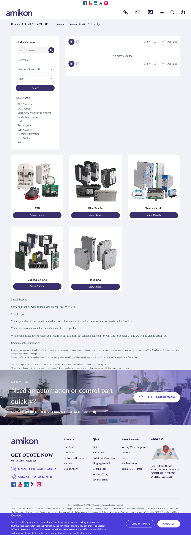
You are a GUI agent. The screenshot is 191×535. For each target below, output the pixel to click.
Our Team (69, 446)
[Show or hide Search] (172, 12)
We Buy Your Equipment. (134, 446)
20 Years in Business (74, 457)
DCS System (24, 108)
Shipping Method (101, 462)
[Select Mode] (159, 42)
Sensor (21, 142)
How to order (99, 452)
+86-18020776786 (42, 475)
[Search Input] (32, 50)
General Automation (28, 133)
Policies (97, 446)
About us (68, 462)
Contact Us (69, 452)
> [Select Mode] (159, 64)
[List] (71, 42)
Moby (96, 24)
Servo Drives (24, 129)
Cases (125, 457)
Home (14, 24)
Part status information (104, 457)
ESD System (24, 138)
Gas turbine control (27, 117)
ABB (37, 208)
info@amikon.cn (31, 342)
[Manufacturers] (183, 12)
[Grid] (77, 42)
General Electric (37, 279)
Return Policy (99, 468)
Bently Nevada (153, 208)
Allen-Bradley (95, 208)
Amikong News (129, 462)
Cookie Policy (71, 468)
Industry (126, 452)
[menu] (162, 12)
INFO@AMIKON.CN (44, 468)
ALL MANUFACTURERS (36, 24)
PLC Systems (24, 104)
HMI (20, 121)
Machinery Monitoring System (34, 112)
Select (35, 87)
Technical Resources (132, 468)
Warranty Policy (101, 473)
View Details (37, 215)
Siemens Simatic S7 (79, 24)
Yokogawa (95, 279)
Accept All (168, 523)
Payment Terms (100, 479)
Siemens (59, 24)
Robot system (24, 125)
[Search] (51, 50)
